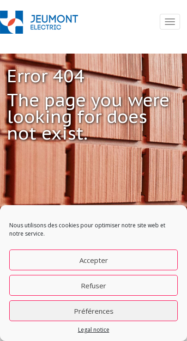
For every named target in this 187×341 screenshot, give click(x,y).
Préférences (94, 311)
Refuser (93, 285)
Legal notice (93, 330)
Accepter (93, 260)
